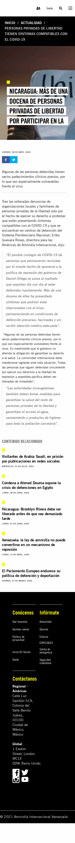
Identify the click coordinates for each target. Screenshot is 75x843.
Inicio (10, 23)
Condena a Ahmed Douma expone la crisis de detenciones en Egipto (31, 485)
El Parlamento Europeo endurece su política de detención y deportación (31, 573)
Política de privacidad (18, 638)
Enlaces (44, 637)
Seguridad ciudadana (45, 661)
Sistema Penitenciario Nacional (26, 235)
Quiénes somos (20, 629)
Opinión (44, 629)
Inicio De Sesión (21, 652)
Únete (50, 8)
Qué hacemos (19, 621)
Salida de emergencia (46, 650)
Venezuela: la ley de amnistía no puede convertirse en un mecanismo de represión (33, 544)
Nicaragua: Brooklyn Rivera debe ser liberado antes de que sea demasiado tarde (32, 514)
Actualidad (31, 23)
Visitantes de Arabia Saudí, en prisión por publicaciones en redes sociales (32, 458)
